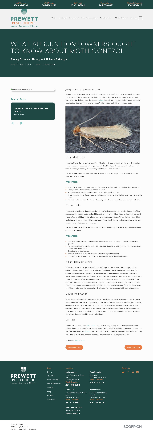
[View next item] (21, 123)
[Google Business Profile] (123, 372)
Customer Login (53, 380)
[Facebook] (128, 372)
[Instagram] (137, 372)
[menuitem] (13, 429)
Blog (49, 391)
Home (49, 372)
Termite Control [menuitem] (106, 18)
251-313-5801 (78, 5)
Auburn (101, 100)
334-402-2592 (21, 5)
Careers (50, 387)
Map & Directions (72, 382)
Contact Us (51, 399)
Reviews (50, 395)
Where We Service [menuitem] (121, 18)
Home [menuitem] (53, 18)
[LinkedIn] (133, 372)
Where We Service (54, 384)
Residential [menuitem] (63, 18)
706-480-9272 (49, 5)
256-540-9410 (135, 5)
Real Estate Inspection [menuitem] (89, 18)
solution (86, 331)
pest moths (91, 325)
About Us (50, 376)
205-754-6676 (106, 5)
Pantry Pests (80, 340)
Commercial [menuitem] (74, 18)
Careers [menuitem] (133, 18)
